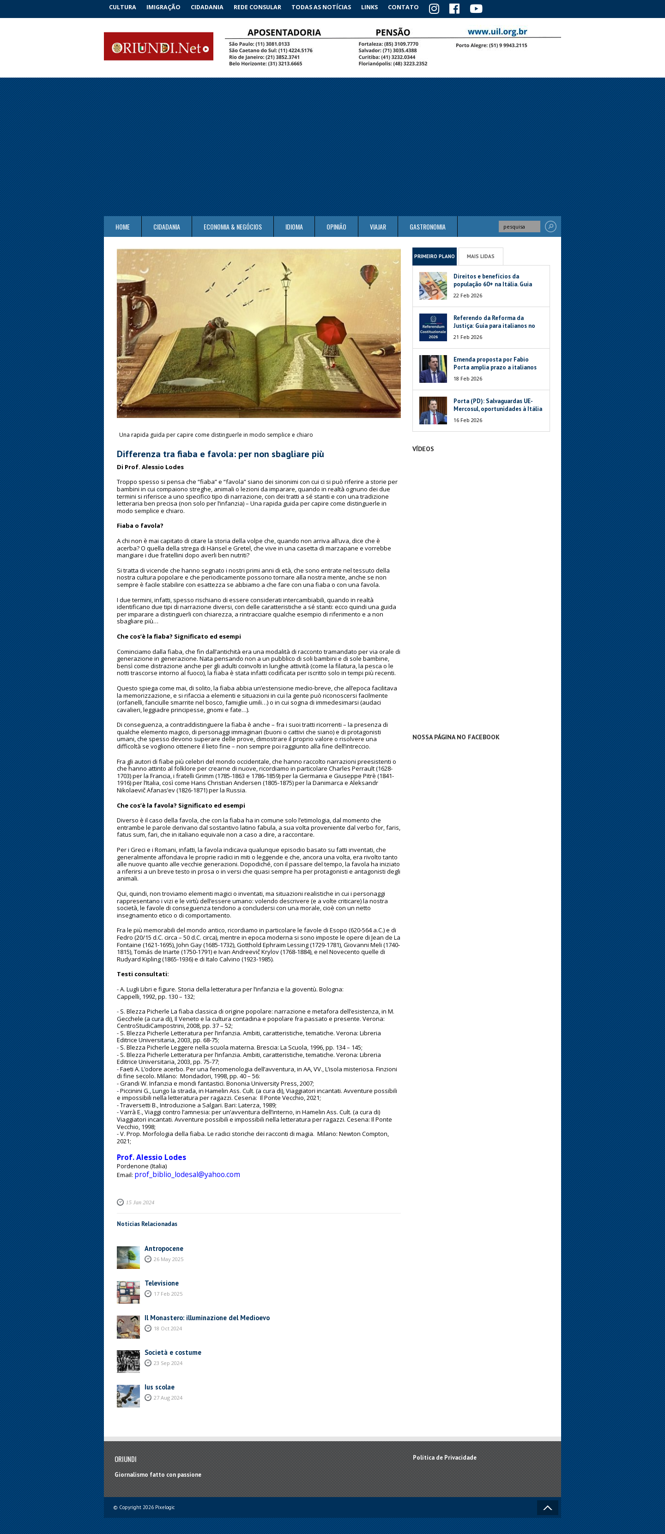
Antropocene (162, 1241)
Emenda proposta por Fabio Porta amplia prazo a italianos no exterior (495, 366)
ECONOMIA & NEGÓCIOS (233, 225)
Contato (415, 6)
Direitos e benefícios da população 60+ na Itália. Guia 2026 (492, 283)
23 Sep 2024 (168, 1355)
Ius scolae (158, 1380)
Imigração (168, 6)
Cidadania (214, 6)
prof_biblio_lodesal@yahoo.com (179, 1169)
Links (379, 6)
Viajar (378, 225)
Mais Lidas (481, 254)
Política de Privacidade (445, 1451)
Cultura (124, 6)
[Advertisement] (332, 145)
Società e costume (170, 1345)
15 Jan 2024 (138, 1195)
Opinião (336, 225)
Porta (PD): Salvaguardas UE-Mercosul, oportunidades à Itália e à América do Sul (497, 407)
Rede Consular (265, 6)
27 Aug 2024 (168, 1390)
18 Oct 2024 (168, 1320)
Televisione (160, 1276)
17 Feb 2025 (168, 1286)
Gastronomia (428, 225)
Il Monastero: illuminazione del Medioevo (202, 1311)
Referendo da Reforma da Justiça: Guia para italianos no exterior (494, 324)
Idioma (294, 225)
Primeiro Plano (434, 254)
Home (122, 225)
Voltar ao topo (547, 1500)
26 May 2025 (168, 1251)
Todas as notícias (329, 6)
